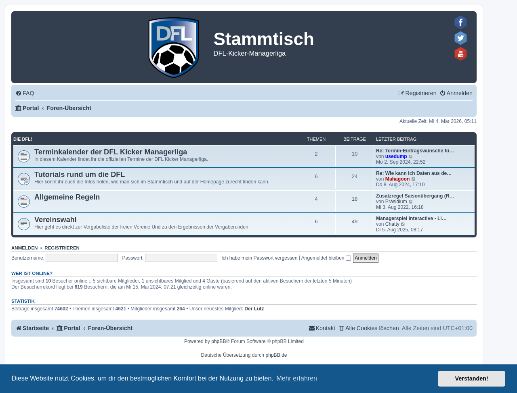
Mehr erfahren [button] (296, 378)
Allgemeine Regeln (67, 197)
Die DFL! (22, 139)
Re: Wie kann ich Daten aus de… (414, 173)
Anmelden (24, 247)
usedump (396, 156)
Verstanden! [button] (471, 378)
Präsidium (396, 201)
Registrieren (62, 247)
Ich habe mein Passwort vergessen (259, 258)
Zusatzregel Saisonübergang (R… (415, 196)
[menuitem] (24, 93)
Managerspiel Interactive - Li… (411, 218)
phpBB (218, 341)
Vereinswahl (55, 220)
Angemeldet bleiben (326, 258)
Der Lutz (254, 309)
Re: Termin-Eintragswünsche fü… (415, 151)
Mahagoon (397, 179)
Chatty (392, 224)
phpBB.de (276, 355)
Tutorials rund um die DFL (79, 175)
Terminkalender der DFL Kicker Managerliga (110, 152)
